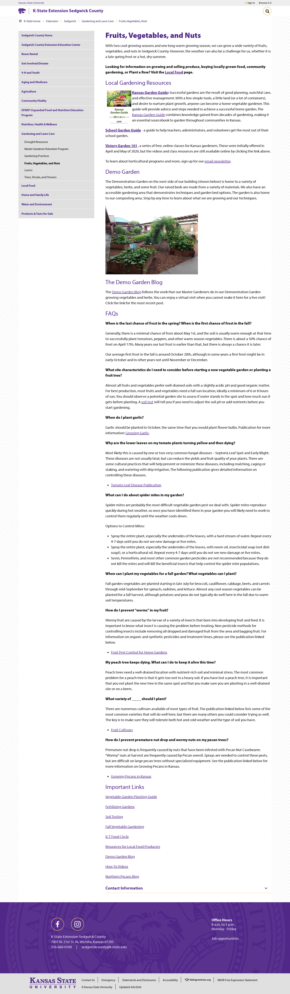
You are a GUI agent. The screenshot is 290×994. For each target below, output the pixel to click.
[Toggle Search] (267, 11)
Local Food (174, 72)
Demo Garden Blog (126, 292)
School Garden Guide (123, 130)
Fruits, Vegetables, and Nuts (42, 163)
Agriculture (28, 91)
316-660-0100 (61, 947)
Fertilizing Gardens (120, 806)
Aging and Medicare (34, 82)
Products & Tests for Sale (37, 213)
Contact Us (88, 980)
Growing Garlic (137, 433)
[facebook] (57, 924)
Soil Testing (114, 816)
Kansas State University (31, 2)
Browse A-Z (265, 2)
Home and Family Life (35, 195)
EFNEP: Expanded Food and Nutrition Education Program (52, 112)
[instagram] (77, 924)
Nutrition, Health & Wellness (39, 124)
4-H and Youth (30, 72)
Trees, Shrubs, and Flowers (40, 177)
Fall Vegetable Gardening (124, 826)
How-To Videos (116, 866)
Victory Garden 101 (121, 145)
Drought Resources (36, 142)
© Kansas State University (97, 987)
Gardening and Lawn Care (98, 21)
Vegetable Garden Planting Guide (131, 796)
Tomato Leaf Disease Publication (136, 485)
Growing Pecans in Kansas (131, 776)
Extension (52, 21)
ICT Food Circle (117, 836)
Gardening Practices (36, 156)
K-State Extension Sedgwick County (68, 10)
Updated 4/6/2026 (130, 987)
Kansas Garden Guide (150, 92)
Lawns (28, 170)
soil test (147, 402)
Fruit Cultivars (122, 730)
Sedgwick (70, 21)
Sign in (251, 2)
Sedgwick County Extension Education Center (50, 45)
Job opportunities (225, 938)
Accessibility (170, 980)
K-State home (30, 21)
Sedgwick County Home (36, 35)
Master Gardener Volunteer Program (46, 149)
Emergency (108, 980)
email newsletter (217, 161)
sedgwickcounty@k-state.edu (104, 947)
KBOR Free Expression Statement (237, 980)
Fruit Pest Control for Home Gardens (139, 652)
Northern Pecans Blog (122, 876)
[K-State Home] (22, 11)
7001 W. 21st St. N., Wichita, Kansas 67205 (82, 942)
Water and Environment (36, 204)
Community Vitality (33, 100)
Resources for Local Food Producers (132, 846)
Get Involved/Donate (34, 63)
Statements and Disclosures (139, 980)
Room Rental (29, 54)
